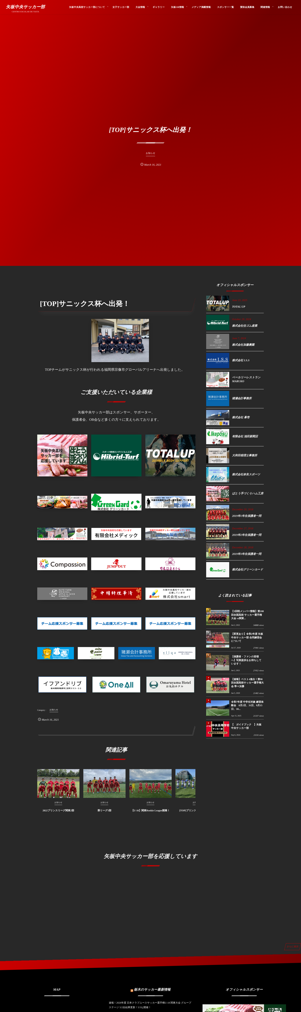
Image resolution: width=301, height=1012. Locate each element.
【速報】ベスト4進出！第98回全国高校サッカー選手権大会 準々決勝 (247, 683)
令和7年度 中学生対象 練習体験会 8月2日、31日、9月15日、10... (247, 705)
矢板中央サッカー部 (25, 7)
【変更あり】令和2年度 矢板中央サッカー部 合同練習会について (247, 637)
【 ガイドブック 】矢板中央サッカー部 (246, 726)
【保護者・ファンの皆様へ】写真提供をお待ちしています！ (246, 660)
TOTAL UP (238, 306)
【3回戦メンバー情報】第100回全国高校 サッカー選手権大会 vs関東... (247, 615)
